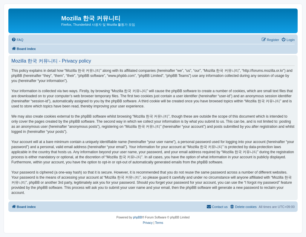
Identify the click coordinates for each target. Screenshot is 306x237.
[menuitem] (17, 39)
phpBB (137, 217)
